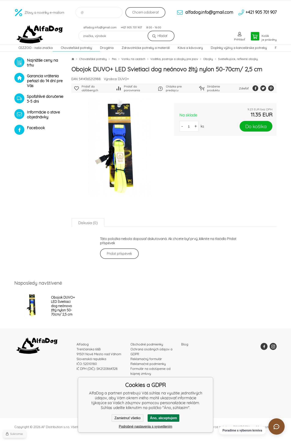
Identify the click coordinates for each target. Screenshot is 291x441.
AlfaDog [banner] (39, 34)
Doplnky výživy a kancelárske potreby (239, 48)
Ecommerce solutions (216, 427)
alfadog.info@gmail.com (100, 27)
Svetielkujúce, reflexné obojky (238, 59)
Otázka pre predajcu (174, 88)
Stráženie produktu (213, 88)
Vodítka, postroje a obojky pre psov (174, 59)
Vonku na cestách (133, 59)
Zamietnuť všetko (127, 418)
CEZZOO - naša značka (35, 48)
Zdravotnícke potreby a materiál (146, 48)
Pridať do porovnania (132, 88)
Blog (184, 344)
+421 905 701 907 (131, 27)
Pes (114, 59)
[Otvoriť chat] (276, 426)
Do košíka (256, 126)
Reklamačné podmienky (148, 364)
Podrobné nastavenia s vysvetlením (145, 426)
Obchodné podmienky (146, 344)
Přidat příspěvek (119, 253)
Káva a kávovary (190, 48)
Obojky (208, 59)
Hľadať (162, 36)
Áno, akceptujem (163, 418)
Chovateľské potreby (76, 48)
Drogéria (107, 48)
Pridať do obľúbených (90, 88)
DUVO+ (123, 79)
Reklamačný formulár (146, 359)
